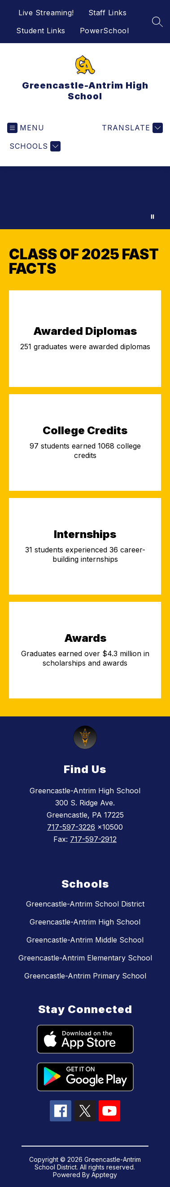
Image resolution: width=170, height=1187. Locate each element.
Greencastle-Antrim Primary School (85, 975)
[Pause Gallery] (152, 216)
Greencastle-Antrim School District (85, 903)
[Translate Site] (131, 127)
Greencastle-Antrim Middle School (85, 939)
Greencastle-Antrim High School (85, 921)
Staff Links (107, 12)
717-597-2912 (93, 839)
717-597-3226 (71, 826)
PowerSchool (104, 30)
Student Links (40, 30)
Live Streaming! (46, 12)
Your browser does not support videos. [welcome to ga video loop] (85, 197)
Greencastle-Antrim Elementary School (85, 957)
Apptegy (104, 1174)
